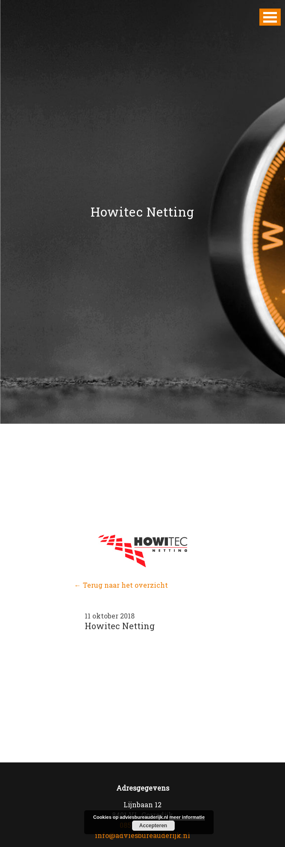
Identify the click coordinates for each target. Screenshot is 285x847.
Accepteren (153, 826)
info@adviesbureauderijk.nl (142, 835)
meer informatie (187, 817)
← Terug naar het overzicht (121, 584)
